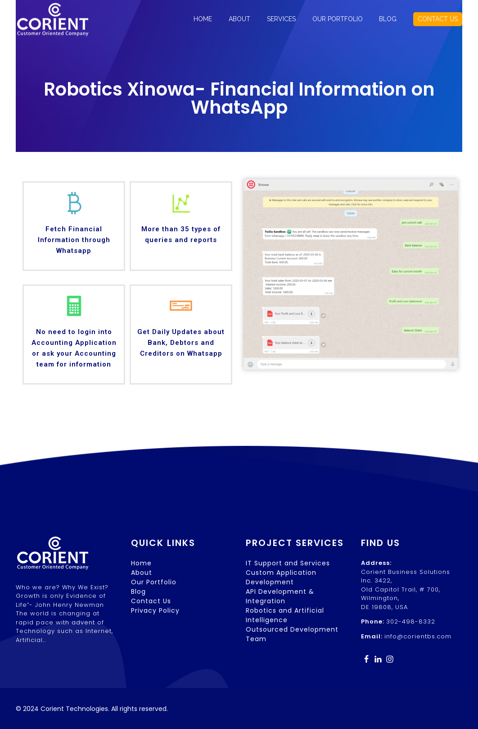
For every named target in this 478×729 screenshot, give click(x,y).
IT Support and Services (288, 563)
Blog (138, 591)
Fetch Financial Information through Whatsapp (74, 240)
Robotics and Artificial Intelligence (285, 615)
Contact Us (151, 600)
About (141, 572)
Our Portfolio (153, 582)
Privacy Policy (155, 610)
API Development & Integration (280, 596)
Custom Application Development (281, 577)
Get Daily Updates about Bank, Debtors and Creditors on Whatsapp (181, 343)
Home (141, 563)
